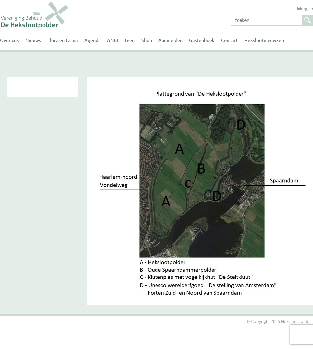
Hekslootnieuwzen (264, 40)
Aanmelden (170, 40)
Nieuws (33, 40)
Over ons (9, 40)
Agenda (92, 40)
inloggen (305, 8)
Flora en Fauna (62, 40)
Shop (146, 40)
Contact (229, 40)
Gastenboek (201, 40)
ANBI (112, 40)
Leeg (130, 40)
